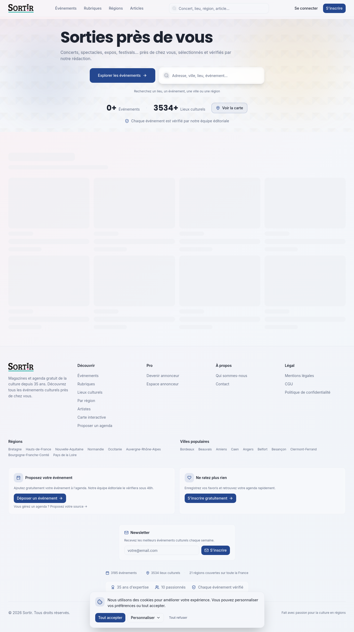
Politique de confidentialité (307, 392)
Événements (65, 8)
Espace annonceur (163, 384)
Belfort (262, 449)
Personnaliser (145, 617)
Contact (222, 384)
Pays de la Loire (65, 455)
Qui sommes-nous (231, 375)
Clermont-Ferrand (303, 449)
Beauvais (205, 449)
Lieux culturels (90, 392)
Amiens (221, 449)
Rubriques (92, 8)
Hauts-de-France (38, 449)
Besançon (279, 449)
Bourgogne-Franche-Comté (28, 455)
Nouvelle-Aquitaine (69, 449)
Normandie (96, 449)
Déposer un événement (40, 498)
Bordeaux (187, 449)
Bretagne (15, 449)
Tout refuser (178, 618)
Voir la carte (229, 108)
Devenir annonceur (163, 375)
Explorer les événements (122, 75)
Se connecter (306, 8)
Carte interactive (92, 417)
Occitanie (115, 449)
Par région (86, 400)
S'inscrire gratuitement (210, 498)
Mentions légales (299, 375)
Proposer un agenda (95, 425)
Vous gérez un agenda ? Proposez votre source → (50, 506)
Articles (136, 8)
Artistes (84, 409)
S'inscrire (334, 8)
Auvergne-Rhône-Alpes (143, 449)
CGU (289, 384)
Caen (235, 449)
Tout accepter (110, 617)
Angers (248, 449)
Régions (116, 8)
